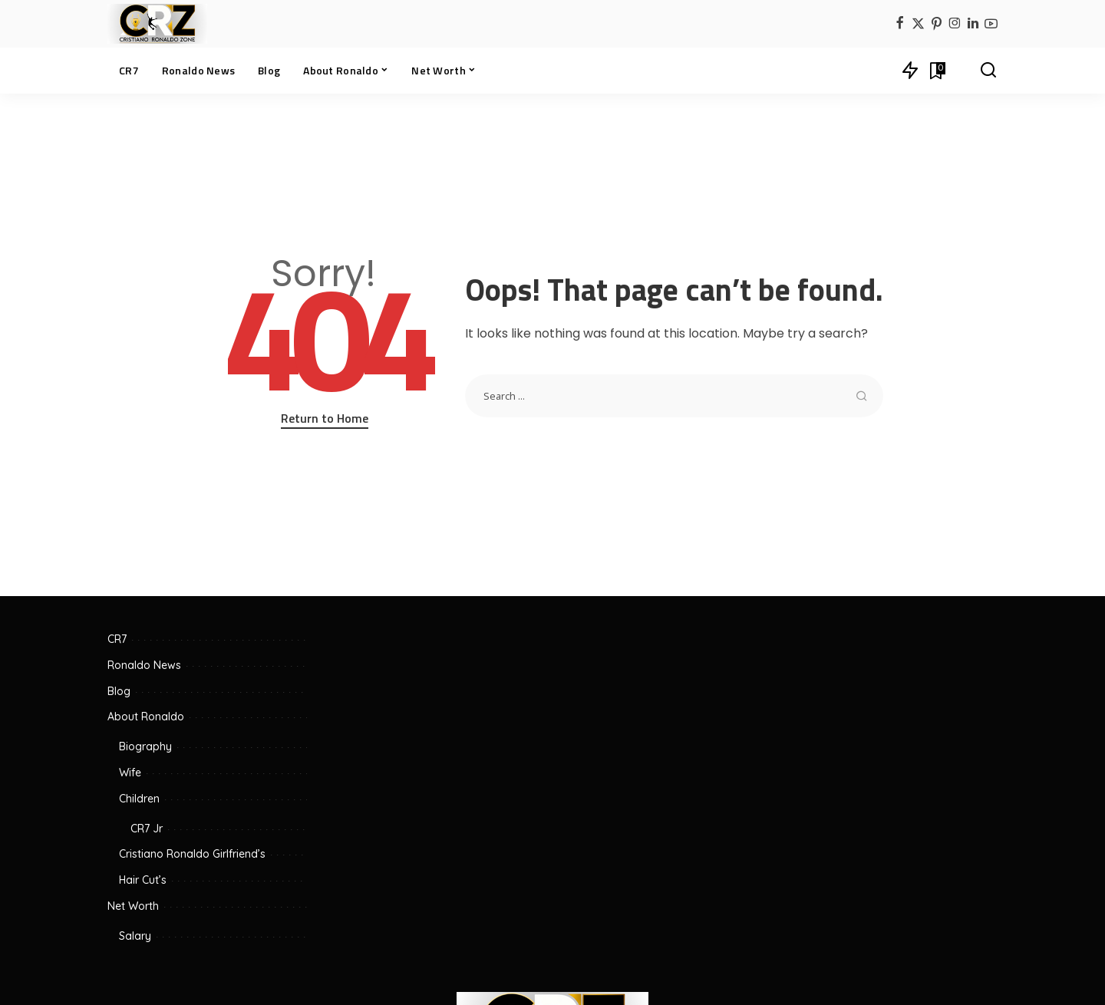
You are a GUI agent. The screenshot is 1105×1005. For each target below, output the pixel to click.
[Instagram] (955, 24)
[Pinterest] (936, 24)
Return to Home (324, 418)
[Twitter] (918, 24)
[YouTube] (991, 24)
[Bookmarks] (936, 71)
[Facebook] (899, 24)
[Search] (988, 71)
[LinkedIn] (973, 24)
